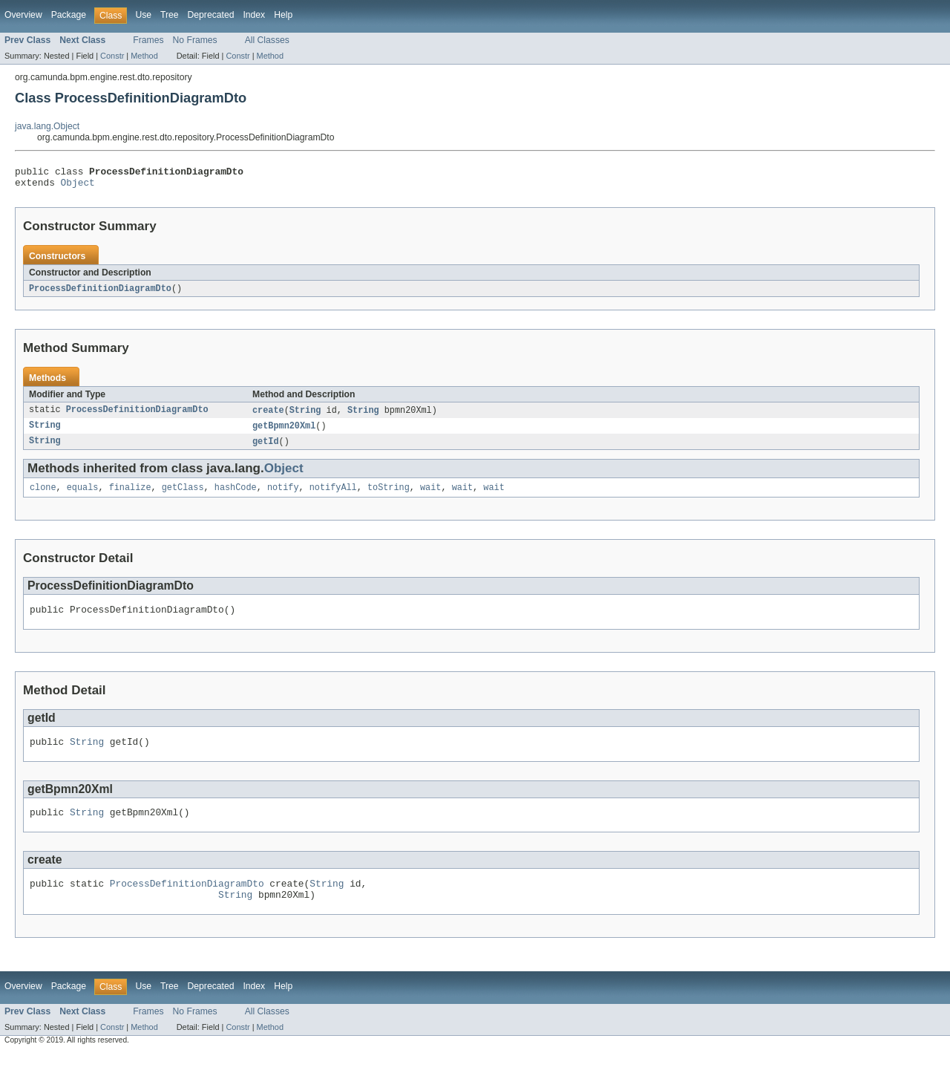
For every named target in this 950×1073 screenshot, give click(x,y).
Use (143, 15)
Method (144, 55)
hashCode (235, 496)
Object (78, 186)
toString (388, 496)
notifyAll (333, 496)
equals (83, 496)
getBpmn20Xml (283, 432)
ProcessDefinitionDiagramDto (100, 293)
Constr (112, 55)
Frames (148, 40)
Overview (23, 15)
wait (430, 496)
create (268, 416)
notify (283, 496)
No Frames (195, 40)
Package (68, 15)
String (305, 416)
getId (265, 448)
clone (43, 496)
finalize (130, 496)
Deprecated (211, 15)
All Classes (267, 40)
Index (254, 15)
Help (283, 15)
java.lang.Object (47, 126)
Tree (169, 15)
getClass (183, 496)
